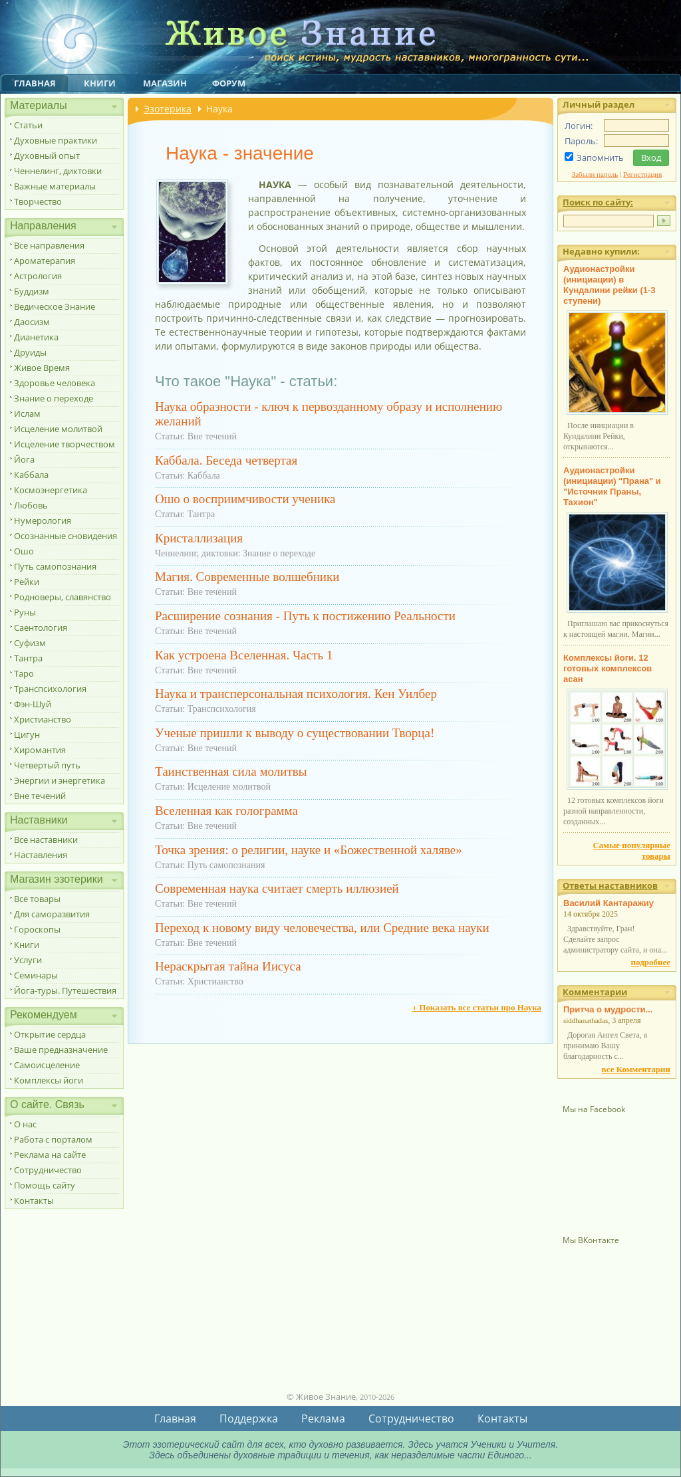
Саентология (40, 627)
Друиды (30, 352)
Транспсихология (50, 689)
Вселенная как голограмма (226, 811)
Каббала (31, 475)
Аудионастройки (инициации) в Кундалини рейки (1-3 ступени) (609, 285)
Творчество (38, 201)
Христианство (42, 719)
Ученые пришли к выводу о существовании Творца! (294, 733)
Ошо (24, 551)
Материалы (38, 105)
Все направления (49, 245)
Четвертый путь (47, 765)
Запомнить (600, 158)
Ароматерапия (44, 261)
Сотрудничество (48, 1170)
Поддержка (248, 1418)
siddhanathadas (585, 1020)
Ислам (27, 413)
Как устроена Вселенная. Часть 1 (244, 655)
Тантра (28, 658)
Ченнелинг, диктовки (58, 171)
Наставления (40, 855)
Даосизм (32, 322)
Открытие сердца (50, 1034)
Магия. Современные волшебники (247, 577)
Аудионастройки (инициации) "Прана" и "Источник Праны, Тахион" (612, 486)
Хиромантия (40, 750)
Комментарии (595, 992)
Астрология (38, 276)
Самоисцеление (47, 1065)
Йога (24, 459)
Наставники (39, 820)
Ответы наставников (610, 885)
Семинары (36, 975)
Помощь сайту (44, 1185)
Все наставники (46, 840)
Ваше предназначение (61, 1050)
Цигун (27, 734)
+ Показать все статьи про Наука (476, 1007)
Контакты (34, 1200)
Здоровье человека (54, 383)
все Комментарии (636, 1069)
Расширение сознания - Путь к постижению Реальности (305, 616)
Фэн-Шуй (32, 704)
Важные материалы (55, 186)
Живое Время (42, 368)
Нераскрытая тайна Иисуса (228, 966)
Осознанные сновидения (65, 536)
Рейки (26, 582)
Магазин (165, 83)
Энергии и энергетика (59, 780)
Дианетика (36, 337)
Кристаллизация (199, 538)
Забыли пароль (595, 174)
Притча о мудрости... (607, 1009)
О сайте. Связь (47, 1104)
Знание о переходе (53, 398)
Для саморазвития (52, 914)
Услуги (28, 960)
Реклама (323, 1418)
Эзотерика (168, 108)
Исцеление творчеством (64, 444)
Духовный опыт (47, 156)
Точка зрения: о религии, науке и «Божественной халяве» (308, 850)
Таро (24, 673)
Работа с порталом (53, 1139)
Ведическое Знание (54, 306)
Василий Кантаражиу (608, 903)
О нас (25, 1124)
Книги (100, 83)
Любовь (31, 505)
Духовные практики (55, 140)
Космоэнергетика (50, 490)
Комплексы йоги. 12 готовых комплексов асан (607, 668)
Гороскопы (37, 929)
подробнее (650, 962)
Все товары (37, 899)
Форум (228, 83)
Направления (43, 225)
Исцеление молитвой (58, 429)
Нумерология (42, 520)
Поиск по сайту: (598, 202)
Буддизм (31, 291)
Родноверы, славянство (62, 597)
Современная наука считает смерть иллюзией (277, 888)
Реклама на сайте (50, 1155)
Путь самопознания (55, 566)
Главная (35, 83)
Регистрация (642, 174)
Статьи (28, 125)
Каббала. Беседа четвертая (226, 460)
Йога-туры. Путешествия (65, 990)
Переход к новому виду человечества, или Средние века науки (322, 928)
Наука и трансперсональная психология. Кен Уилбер (296, 694)
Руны (25, 612)
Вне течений (40, 796)
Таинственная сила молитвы (231, 771)
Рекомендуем (43, 1014)
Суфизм (30, 643)
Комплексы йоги (48, 1080)
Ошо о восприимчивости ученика (245, 499)
